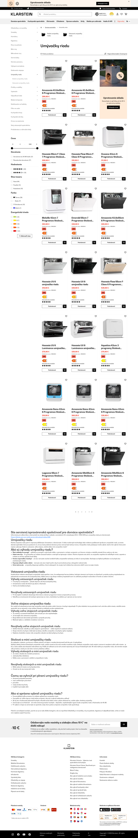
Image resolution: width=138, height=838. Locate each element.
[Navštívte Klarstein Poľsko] (85, 813)
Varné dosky (15, 57)
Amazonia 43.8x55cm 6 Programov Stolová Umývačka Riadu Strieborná (53, 91)
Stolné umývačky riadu (19, 79)
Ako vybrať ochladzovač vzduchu (81, 796)
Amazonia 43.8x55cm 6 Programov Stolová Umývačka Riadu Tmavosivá (112, 219)
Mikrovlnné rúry (16, 53)
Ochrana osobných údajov (96, 729)
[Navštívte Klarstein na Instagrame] (12, 834)
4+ (19, 172)
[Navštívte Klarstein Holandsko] (71, 821)
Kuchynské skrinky (17, 117)
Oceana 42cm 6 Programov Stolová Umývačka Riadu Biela (112, 155)
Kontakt (124, 8)
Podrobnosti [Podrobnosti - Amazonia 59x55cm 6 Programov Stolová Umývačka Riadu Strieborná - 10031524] (81, 497)
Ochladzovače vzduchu (18, 783)
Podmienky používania (105, 824)
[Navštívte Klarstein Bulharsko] (78, 817)
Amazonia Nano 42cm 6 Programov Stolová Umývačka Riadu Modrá (53, 410)
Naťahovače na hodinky (18, 104)
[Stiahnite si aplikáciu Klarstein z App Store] (105, 809)
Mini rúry (14, 49)
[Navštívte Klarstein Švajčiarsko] (78, 809)
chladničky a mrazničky (75, 711)
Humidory (14, 36)
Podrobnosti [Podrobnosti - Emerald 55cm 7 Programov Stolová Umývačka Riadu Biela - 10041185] (81, 242)
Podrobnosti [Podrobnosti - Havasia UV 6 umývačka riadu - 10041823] (52, 306)
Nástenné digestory (17, 786)
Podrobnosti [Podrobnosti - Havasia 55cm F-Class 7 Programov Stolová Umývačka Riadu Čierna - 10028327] (52, 178)
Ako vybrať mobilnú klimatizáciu (80, 784)
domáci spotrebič (17, 545)
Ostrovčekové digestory (19, 769)
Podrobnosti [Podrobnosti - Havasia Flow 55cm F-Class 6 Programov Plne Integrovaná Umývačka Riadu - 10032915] (81, 178)
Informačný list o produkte (48, 108)
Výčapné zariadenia (17, 66)
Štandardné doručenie (22, 160)
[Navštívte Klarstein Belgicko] (85, 817)
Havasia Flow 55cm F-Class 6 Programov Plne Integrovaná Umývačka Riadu (83, 155)
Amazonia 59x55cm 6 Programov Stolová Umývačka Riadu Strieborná (83, 474)
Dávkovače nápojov (17, 70)
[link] (54, 73)
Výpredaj (120, 21)
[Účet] (117, 14)
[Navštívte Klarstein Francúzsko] (82, 809)
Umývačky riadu (16, 74)
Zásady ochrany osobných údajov (112, 823)
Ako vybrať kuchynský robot (79, 787)
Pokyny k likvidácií (106, 772)
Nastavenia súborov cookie (108, 780)
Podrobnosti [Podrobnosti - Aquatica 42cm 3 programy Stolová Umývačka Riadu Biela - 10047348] (111, 370)
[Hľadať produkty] (65, 14)
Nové (16, 181)
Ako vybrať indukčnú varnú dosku (81, 776)
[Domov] (42, 27)
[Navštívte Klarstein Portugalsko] (75, 821)
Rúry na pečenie (16, 45)
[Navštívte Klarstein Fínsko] (82, 817)
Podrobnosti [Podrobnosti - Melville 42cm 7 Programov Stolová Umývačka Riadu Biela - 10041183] (52, 242)
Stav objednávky (105, 766)
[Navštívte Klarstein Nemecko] (71, 809)
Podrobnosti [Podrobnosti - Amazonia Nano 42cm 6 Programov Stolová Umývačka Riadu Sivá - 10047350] (81, 434)
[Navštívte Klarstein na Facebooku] (18, 834)
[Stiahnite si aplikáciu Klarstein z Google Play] (116, 809)
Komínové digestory (17, 772)
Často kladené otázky (108, 8)
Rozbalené (18, 188)
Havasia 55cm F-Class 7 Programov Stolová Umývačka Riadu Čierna (53, 155)
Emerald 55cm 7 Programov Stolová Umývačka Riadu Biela (83, 219)
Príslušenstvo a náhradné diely (21, 129)
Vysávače (14, 91)
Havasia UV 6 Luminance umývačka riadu (53, 347)
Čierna (17, 197)
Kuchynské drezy (16, 112)
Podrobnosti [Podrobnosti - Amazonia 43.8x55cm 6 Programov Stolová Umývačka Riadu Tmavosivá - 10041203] (111, 242)
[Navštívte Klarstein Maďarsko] (82, 813)
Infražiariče (15, 774)
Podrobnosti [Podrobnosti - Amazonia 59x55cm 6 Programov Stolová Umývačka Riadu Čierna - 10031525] (111, 497)
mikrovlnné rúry (37, 646)
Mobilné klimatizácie (18, 763)
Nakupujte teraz (103, 3)
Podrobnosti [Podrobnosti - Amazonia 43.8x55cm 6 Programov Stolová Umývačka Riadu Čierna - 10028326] (81, 115)
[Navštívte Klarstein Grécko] (82, 821)
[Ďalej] (129, 21)
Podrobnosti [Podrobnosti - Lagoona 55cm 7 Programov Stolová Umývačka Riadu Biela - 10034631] (52, 497)
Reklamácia (104, 769)
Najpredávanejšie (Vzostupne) (115, 54)
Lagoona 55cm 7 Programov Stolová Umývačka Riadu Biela (53, 474)
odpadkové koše (108, 711)
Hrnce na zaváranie (17, 121)
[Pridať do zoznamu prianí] (66, 61)
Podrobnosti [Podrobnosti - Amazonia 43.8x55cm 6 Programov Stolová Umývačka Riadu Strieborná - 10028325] (52, 115)
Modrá (17, 208)
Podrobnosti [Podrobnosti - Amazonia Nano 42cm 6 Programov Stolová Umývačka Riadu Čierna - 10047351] (111, 434)
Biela (17, 201)
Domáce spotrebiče (50, 27)
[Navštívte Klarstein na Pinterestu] (29, 834)
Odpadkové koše (16, 96)
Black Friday (74, 770)
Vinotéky (14, 32)
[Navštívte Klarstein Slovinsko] (78, 821)
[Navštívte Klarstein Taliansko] (85, 809)
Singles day (74, 773)
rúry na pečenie (89, 711)
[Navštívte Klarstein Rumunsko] (75, 817)
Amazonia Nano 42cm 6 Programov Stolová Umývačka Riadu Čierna (112, 410)
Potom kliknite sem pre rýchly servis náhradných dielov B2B (30, 537)
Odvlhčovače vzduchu (18, 766)
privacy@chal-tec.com (116, 733)
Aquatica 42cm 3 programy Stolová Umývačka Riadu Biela (112, 347)
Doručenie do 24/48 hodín (23, 156)
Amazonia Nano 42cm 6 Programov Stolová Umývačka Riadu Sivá (83, 410)
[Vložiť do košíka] (64, 115)
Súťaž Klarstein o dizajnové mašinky (111, 774)
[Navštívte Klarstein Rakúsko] (75, 809)
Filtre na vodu (15, 108)
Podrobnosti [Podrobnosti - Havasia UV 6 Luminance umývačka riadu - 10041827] (52, 370)
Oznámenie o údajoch (107, 777)
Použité (17, 185)
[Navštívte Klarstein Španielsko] (71, 813)
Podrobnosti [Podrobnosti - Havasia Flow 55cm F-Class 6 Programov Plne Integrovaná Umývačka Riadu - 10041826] (111, 306)
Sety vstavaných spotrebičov (20, 125)
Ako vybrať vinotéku (76, 779)
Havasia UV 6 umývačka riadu (50, 283)
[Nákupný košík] (126, 14)
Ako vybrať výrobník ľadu (78, 790)
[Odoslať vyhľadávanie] (40, 14)
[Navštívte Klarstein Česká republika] (78, 813)
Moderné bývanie (16, 100)
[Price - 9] (16, 144)
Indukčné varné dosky (18, 788)
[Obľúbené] (121, 14)
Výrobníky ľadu (16, 777)
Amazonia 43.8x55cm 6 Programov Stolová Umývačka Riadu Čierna (83, 91)
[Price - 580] (32, 144)
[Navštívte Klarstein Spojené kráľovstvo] (75, 813)
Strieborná (19, 204)
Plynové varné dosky (17, 791)
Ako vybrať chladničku (77, 793)
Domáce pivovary (16, 62)
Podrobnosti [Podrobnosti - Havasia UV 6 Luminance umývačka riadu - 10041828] (81, 370)
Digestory (14, 41)
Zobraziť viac (25, 236)
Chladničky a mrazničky (19, 28)
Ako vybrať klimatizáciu (78, 781)
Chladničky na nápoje (18, 780)
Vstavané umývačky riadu (20, 83)
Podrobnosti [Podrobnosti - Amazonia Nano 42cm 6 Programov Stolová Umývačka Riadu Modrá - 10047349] (52, 434)
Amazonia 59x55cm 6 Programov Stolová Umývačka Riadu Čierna (112, 474)
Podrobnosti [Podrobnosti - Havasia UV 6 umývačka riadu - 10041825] (81, 306)
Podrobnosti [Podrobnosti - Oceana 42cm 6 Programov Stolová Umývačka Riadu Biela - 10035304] (111, 178)
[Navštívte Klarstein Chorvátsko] (71, 817)
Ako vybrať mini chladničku (79, 798)
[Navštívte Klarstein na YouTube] (24, 834)
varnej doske (85, 559)
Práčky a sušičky (16, 87)
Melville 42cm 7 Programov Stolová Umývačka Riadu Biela (53, 219)
